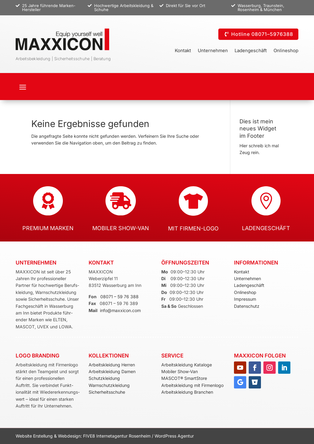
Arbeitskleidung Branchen (187, 392)
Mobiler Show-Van (179, 371)
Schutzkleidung (104, 378)
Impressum (245, 299)
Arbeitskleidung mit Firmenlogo (192, 385)
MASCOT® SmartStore (184, 378)
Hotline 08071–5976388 (262, 34)
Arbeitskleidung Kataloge (186, 364)
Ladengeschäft (251, 50)
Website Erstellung (35, 435)
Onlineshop (286, 50)
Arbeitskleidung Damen (112, 371)
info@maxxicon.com (120, 310)
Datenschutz (246, 306)
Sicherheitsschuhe (107, 392)
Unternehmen (213, 50)
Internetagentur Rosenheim (123, 435)
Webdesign (69, 435)
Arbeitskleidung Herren (112, 364)
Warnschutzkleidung (109, 385)
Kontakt (183, 50)
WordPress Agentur (174, 435)
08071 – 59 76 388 (119, 296)
